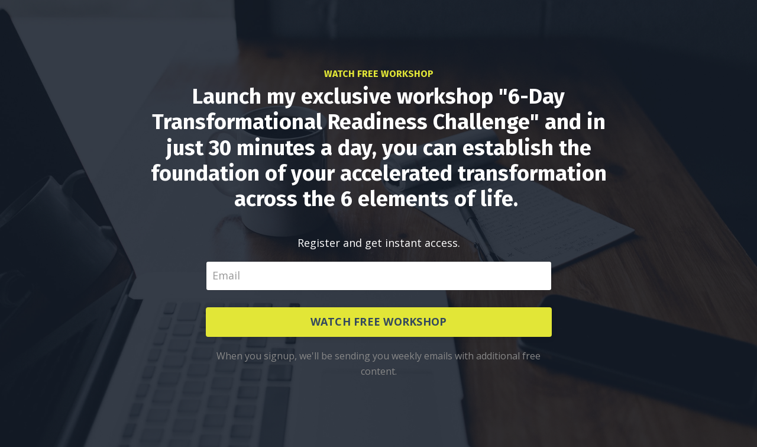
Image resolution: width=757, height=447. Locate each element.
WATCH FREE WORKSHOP (378, 321)
